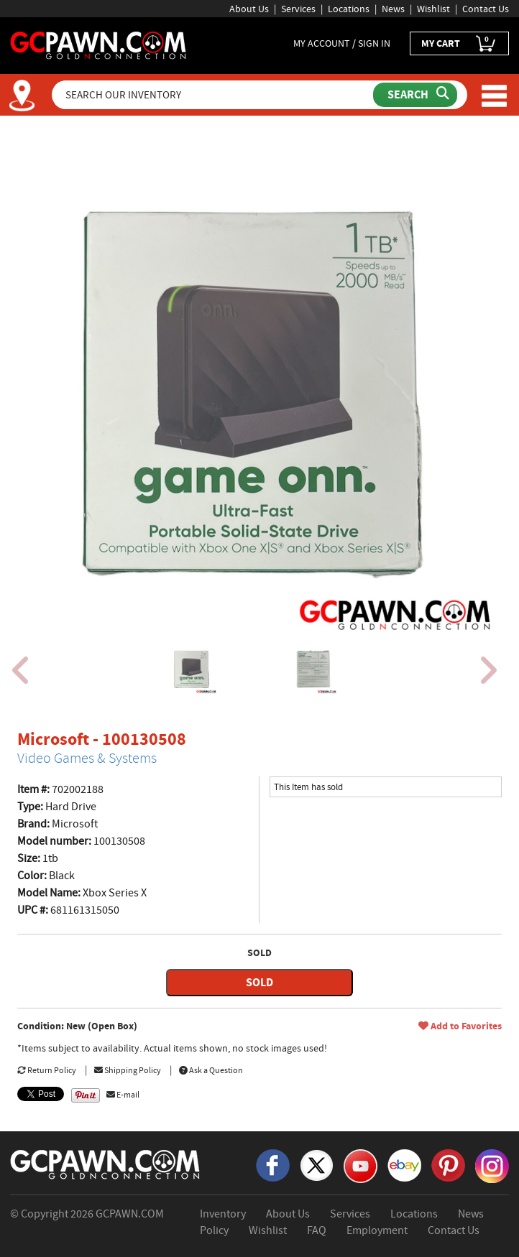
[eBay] (404, 1164)
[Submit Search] (415, 95)
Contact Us (485, 8)
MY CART (459, 43)
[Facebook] (273, 1164)
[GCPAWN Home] (105, 1163)
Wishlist (433, 8)
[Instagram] (492, 1165)
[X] (317, 1164)
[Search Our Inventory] (214, 94)
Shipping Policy (127, 1070)
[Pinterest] (448, 1164)
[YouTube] (360, 1165)
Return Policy (46, 1070)
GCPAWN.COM (130, 1214)
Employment (377, 1230)
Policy (214, 1230)
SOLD (259, 982)
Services (298, 8)
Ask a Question (211, 1070)
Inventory (223, 1214)
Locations (348, 8)
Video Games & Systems (87, 758)
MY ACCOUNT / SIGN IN (341, 43)
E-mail (122, 1094)
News (393, 8)
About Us (249, 8)
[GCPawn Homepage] (99, 44)
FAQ (316, 1230)
